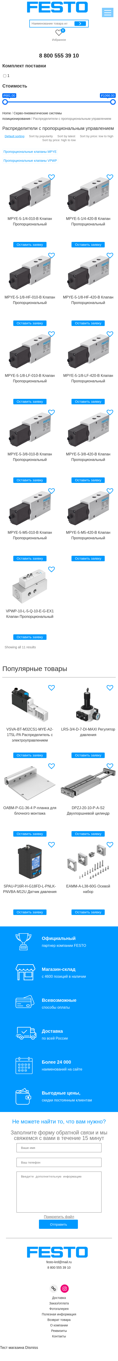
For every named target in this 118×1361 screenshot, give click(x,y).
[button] (52, 177)
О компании (59, 1332)
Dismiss (31, 1354)
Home (6, 113)
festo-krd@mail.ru (59, 1269)
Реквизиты (59, 1337)
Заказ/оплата (59, 1310)
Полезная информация (59, 1321)
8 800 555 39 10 (59, 55)
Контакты (59, 1343)
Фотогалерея (59, 1315)
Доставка (59, 1304)
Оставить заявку (30, 244)
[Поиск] (80, 23)
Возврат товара (59, 1326)
